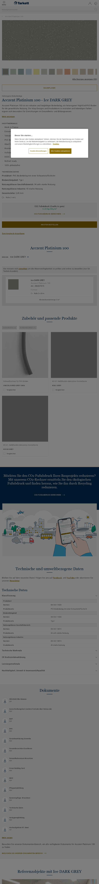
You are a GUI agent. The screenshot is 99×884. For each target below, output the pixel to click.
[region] (49, 143)
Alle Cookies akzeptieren (60, 151)
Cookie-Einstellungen (38, 151)
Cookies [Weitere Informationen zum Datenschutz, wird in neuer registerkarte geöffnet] (56, 144)
